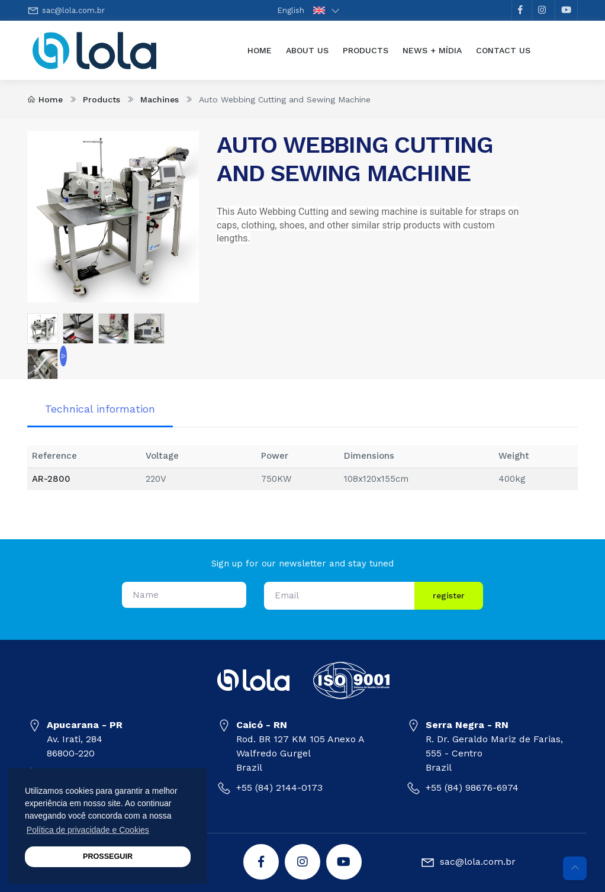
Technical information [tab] (100, 408)
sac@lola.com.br (73, 10)
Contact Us (503, 50)
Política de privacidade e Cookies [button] (88, 830)
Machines (159, 99)
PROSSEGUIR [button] (108, 856)
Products (365, 50)
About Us (307, 50)
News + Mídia (432, 50)
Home (263, 49)
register (449, 595)
